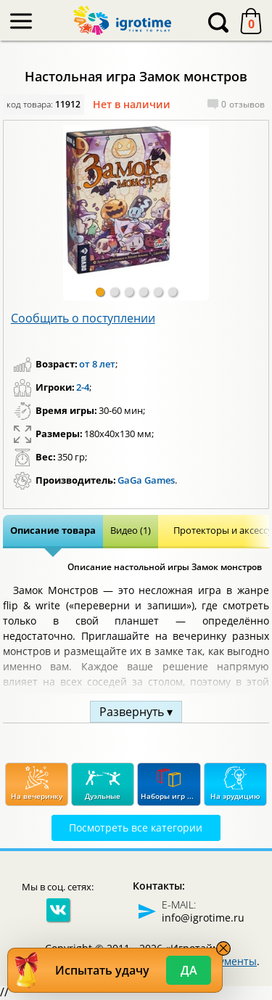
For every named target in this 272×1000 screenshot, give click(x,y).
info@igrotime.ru (203, 917)
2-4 (82, 387)
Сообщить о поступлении (83, 318)
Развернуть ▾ (136, 712)
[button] (100, 292)
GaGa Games (146, 480)
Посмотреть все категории (135, 827)
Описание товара (53, 530)
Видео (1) (130, 530)
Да (189, 970)
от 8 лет (97, 363)
